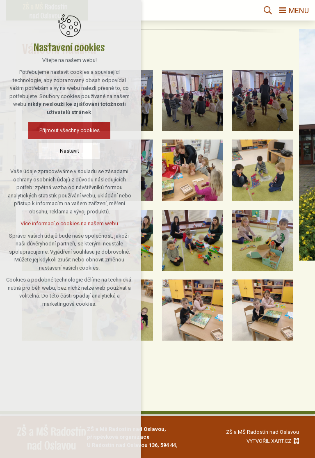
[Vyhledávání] (268, 10)
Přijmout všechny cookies (53, 130)
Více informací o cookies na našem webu (54, 223)
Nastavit (53, 151)
